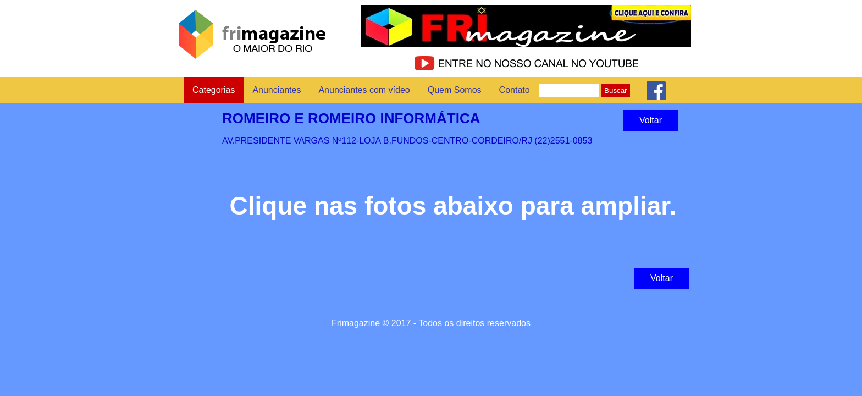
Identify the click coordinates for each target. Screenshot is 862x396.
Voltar (650, 120)
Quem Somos (455, 90)
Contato (514, 90)
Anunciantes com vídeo (364, 90)
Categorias (213, 90)
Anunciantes (276, 90)
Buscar (615, 90)
